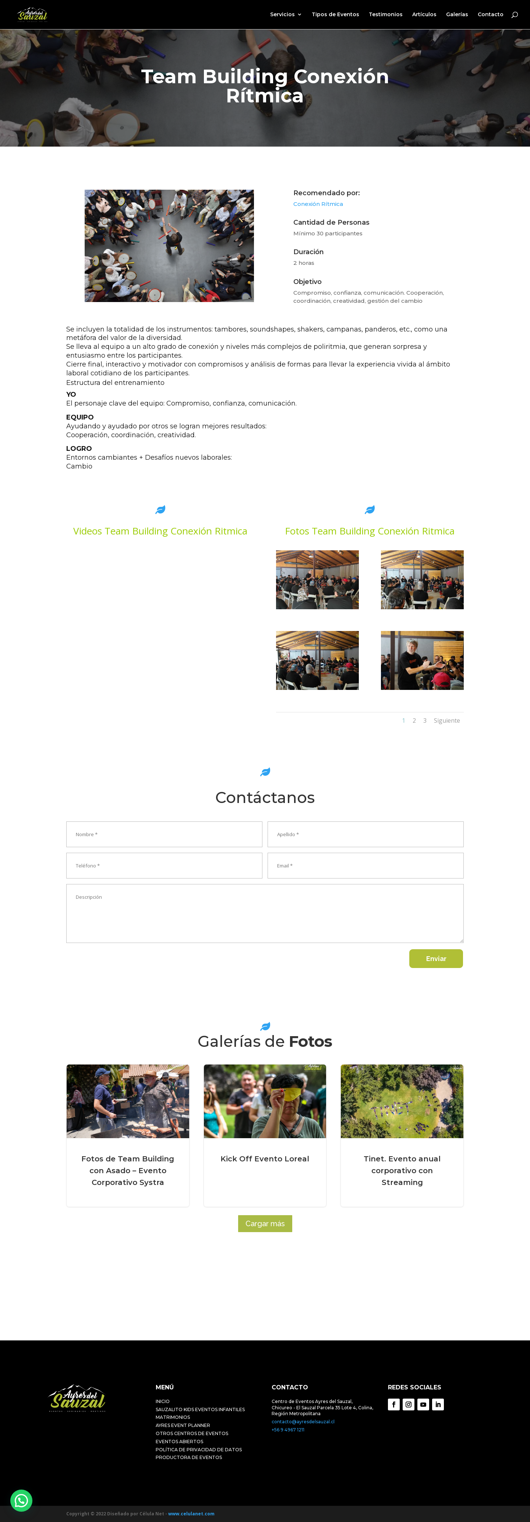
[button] (21, 1501)
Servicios (282, 15)
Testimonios (386, 15)
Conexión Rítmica (318, 203)
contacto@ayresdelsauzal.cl (303, 1421)
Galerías (457, 15)
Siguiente (447, 720)
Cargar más (265, 1223)
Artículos (424, 15)
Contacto (491, 15)
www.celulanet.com (191, 1514)
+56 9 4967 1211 (288, 1429)
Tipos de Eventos (335, 15)
